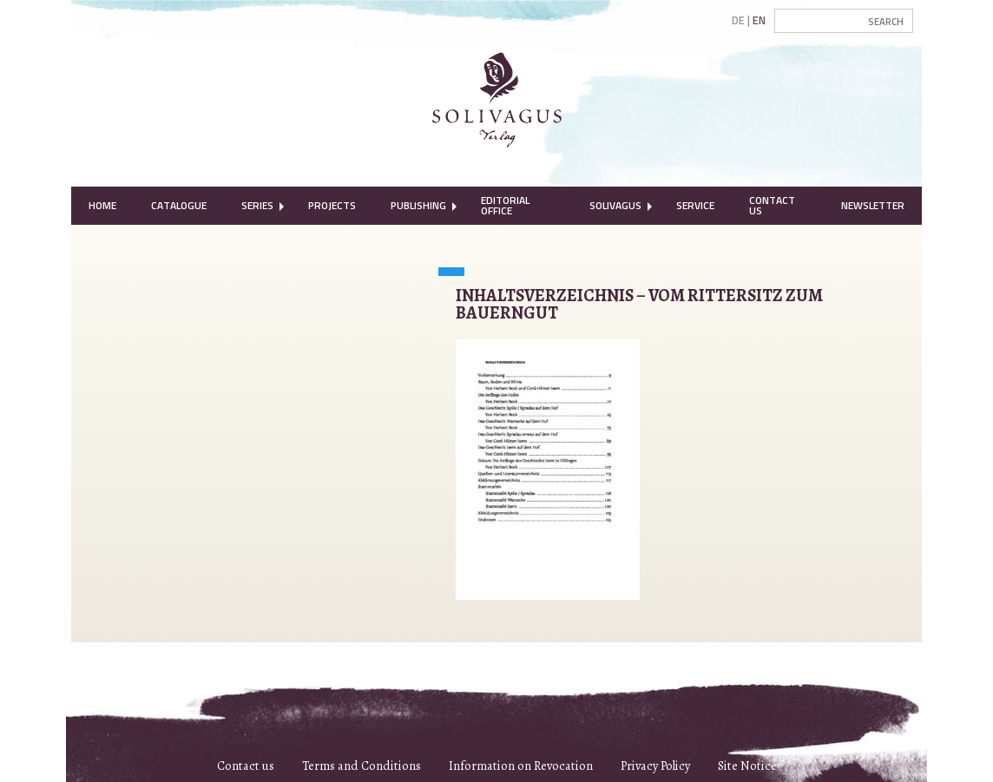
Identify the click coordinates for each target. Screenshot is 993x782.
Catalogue (179, 205)
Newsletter (872, 205)
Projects (332, 205)
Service (695, 205)
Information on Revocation (521, 765)
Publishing (418, 205)
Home (102, 205)
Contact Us (772, 205)
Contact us (245, 765)
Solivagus (615, 205)
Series (257, 205)
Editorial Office (505, 205)
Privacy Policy (655, 765)
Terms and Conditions (361, 765)
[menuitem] (102, 206)
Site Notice (747, 765)
